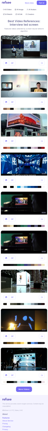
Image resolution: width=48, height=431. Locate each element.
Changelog (6, 427)
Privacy (5, 429)
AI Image (19, 9)
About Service (7, 421)
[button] (6, 63)
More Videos (24, 389)
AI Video (7, 9)
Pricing (5, 424)
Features (6, 418)
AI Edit (18, 14)
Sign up (41, 3)
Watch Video (29, 3)
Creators (29, 14)
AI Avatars (31, 9)
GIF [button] (12, 63)
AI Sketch (7, 14)
